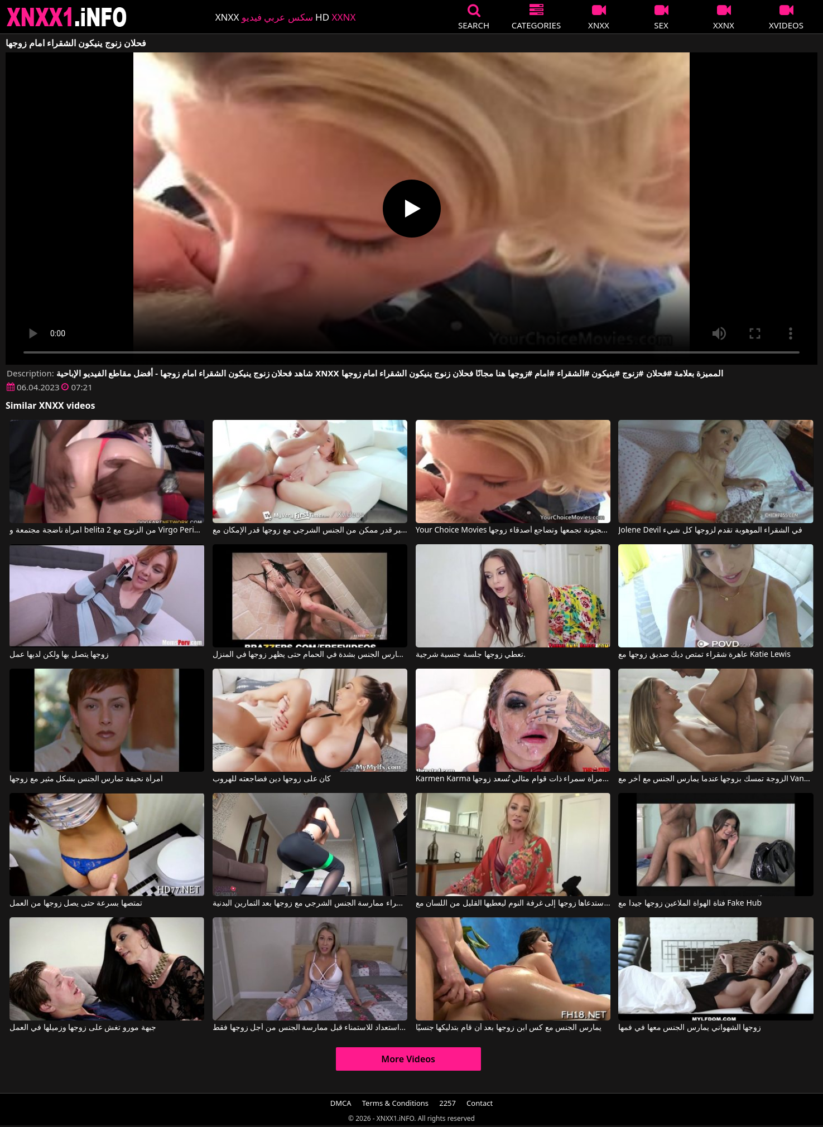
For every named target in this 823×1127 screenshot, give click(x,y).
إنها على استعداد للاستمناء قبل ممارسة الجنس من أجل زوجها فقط (310, 1027)
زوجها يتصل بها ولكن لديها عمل (59, 654)
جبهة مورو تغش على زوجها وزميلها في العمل (82, 1027)
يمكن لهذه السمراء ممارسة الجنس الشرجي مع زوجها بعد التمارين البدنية (310, 903)
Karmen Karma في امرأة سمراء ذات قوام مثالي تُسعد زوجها (513, 779)
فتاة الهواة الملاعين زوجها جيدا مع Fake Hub (690, 903)
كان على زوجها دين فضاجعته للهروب (272, 779)
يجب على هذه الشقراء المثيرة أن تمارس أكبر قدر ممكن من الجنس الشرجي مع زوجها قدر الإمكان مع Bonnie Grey (310, 530)
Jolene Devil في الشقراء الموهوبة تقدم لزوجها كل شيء (710, 530)
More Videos (408, 1059)
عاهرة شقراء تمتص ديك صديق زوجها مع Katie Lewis (704, 654)
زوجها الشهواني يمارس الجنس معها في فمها (689, 1027)
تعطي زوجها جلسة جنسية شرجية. (471, 654)
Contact (479, 1103)
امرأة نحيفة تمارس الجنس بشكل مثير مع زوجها (85, 779)
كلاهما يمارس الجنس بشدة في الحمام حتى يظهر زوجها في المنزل (310, 654)
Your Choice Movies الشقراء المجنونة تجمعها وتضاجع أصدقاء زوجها (513, 530)
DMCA (341, 1103)
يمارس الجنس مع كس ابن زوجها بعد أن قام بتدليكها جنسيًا (508, 1027)
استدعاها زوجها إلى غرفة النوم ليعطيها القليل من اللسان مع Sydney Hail (513, 903)
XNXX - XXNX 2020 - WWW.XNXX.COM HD (67, 17)
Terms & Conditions (395, 1103)
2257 (447, 1103)
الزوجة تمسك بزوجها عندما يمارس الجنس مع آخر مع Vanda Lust (715, 779)
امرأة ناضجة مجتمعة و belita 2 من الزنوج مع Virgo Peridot (106, 530)
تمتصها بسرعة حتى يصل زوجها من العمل (75, 903)
